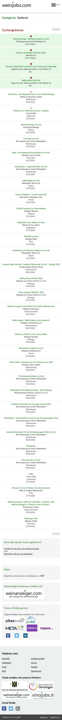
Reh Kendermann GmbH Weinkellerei (31, 141)
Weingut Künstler (31, 337)
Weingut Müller (31, 521)
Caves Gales (31, 476)
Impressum (43, 717)
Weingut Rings (31, 239)
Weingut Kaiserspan (31, 309)
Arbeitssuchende (37, 658)
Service (34, 663)
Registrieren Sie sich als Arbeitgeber (18, 554)
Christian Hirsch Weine (31, 365)
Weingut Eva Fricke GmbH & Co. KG (31, 281)
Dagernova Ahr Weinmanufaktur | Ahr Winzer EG (31, 69)
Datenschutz (36, 671)
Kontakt (34, 667)
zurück (56, 29)
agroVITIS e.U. (55, 717)
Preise (4, 667)
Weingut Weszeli (31, 211)
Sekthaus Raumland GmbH (31, 97)
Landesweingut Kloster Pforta (31, 267)
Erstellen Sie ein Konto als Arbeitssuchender (21, 549)
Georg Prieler (31, 113)
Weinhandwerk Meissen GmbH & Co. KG (31, 393)
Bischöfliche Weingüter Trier (31, 197)
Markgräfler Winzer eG (31, 183)
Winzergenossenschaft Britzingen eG (31, 41)
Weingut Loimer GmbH (31, 155)
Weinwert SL (31, 55)
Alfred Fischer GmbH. (31, 225)
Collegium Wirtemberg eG (31, 323)
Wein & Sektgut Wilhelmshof (31, 490)
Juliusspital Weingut (31, 127)
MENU (55, 4)
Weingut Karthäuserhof (31, 351)
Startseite (6, 658)
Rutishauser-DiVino (31, 507)
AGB (4, 671)
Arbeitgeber (6, 663)
